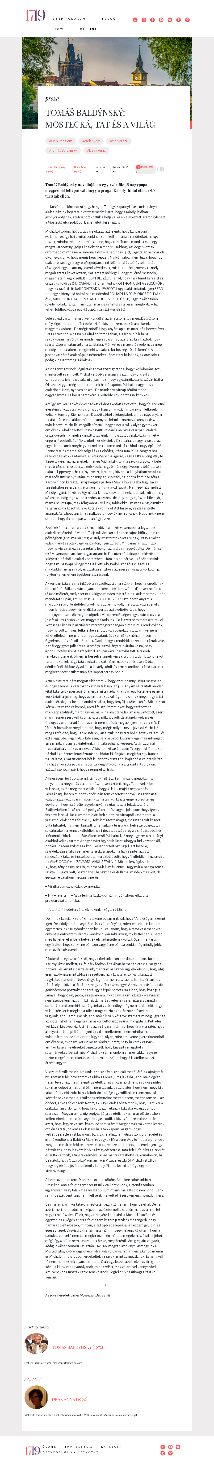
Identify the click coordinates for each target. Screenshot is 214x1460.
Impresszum (79, 1446)
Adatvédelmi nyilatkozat (69, 1452)
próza (52, 98)
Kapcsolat (113, 1446)
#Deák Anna (96, 150)
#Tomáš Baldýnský (63, 150)
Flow (58, 29)
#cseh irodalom (60, 141)
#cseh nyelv (91, 141)
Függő (109, 18)
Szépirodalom (69, 18)
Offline (89, 29)
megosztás (144, 166)
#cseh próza (119, 141)
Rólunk (48, 1446)
